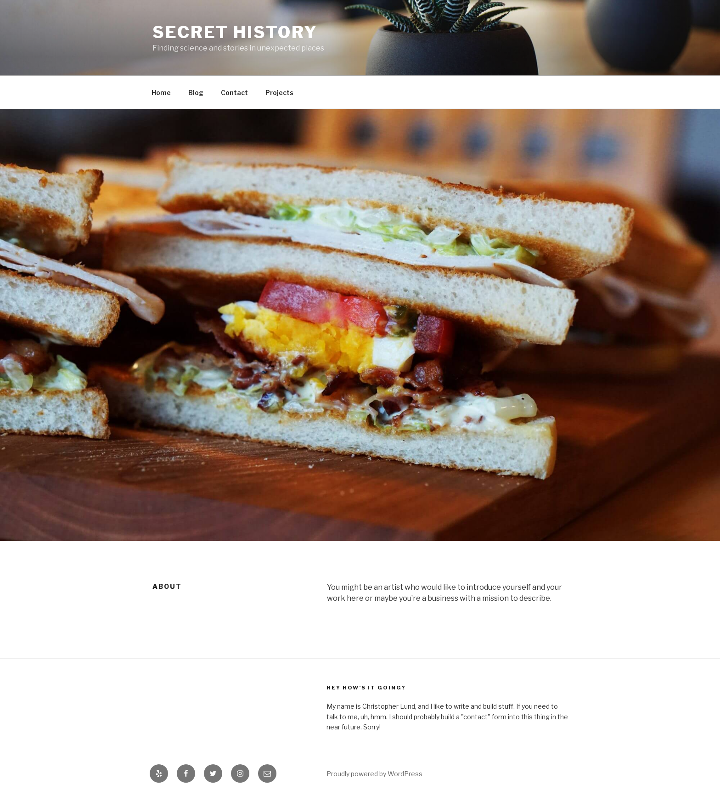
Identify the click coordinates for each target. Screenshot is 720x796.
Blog (195, 92)
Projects (279, 92)
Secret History (235, 32)
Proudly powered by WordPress (374, 774)
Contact (234, 92)
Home (161, 92)
